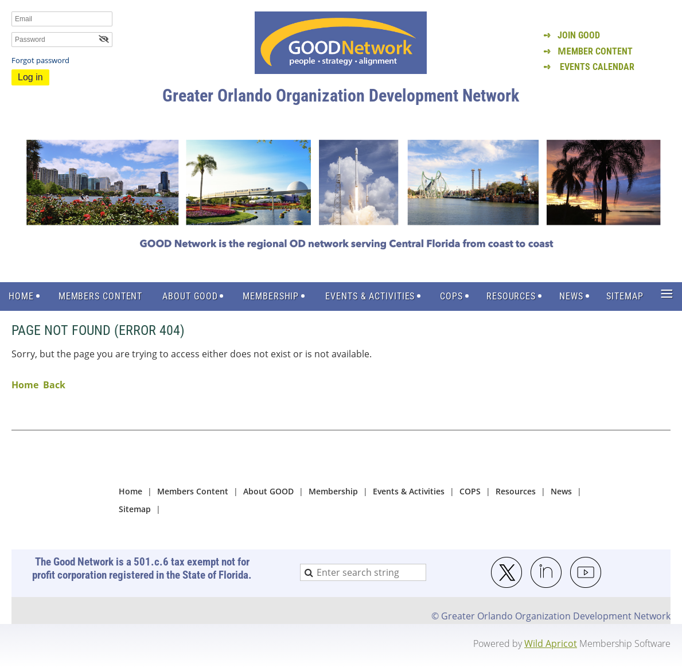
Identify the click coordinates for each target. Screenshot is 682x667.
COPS (470, 491)
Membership (333, 491)
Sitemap (135, 509)
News (561, 491)
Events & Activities (409, 491)
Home (24, 385)
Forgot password (40, 60)
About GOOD (268, 491)
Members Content (192, 491)
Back (54, 385)
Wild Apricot (550, 643)
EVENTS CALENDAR (597, 66)
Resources (516, 491)
